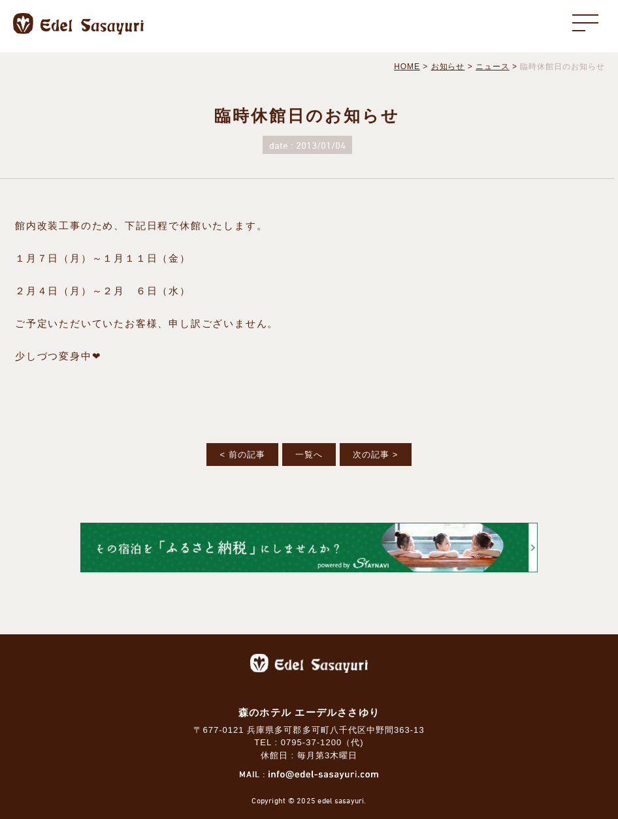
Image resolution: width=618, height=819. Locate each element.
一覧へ (309, 454)
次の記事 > (375, 454)
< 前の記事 (242, 454)
